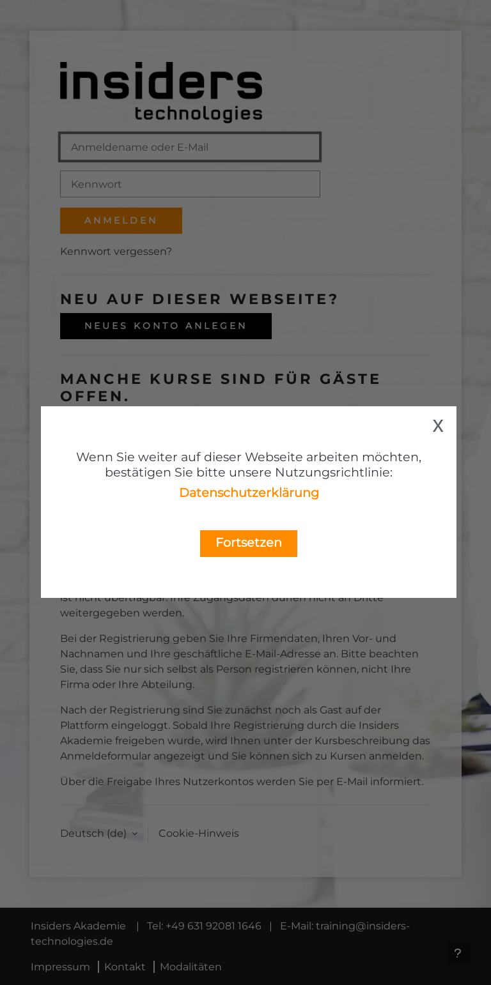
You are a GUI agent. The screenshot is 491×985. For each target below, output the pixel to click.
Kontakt (125, 967)
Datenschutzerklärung (249, 492)
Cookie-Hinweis (199, 833)
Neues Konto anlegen (165, 326)
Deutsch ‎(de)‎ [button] (94, 833)
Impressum (60, 967)
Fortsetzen (248, 542)
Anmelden (121, 220)
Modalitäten (191, 967)
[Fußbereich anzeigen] (459, 953)
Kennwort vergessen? (116, 251)
